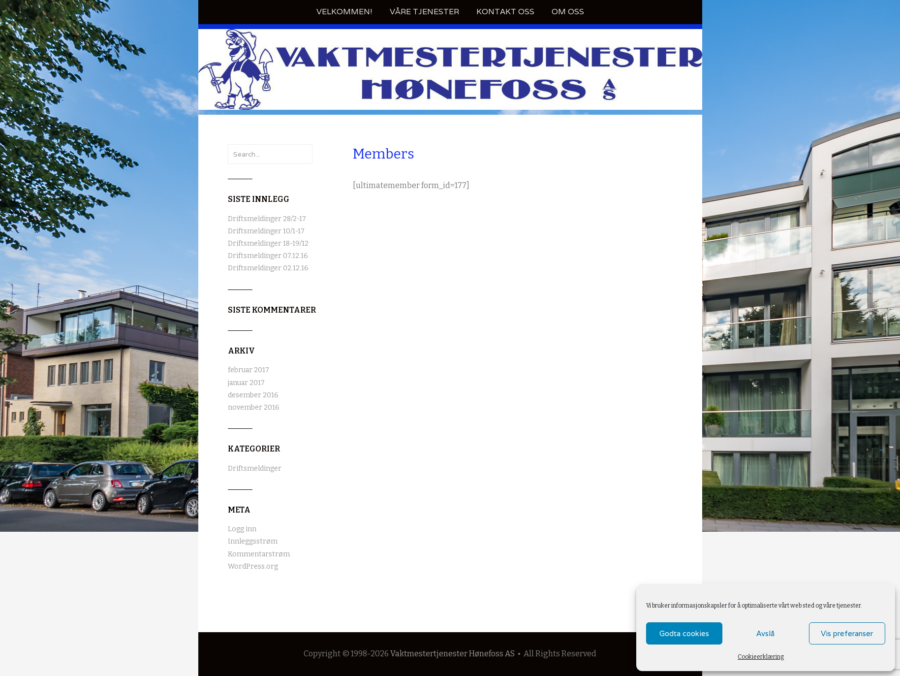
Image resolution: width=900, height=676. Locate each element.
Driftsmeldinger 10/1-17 (266, 231)
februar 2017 (248, 370)
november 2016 (253, 407)
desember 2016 (253, 395)
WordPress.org (253, 566)
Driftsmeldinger (254, 468)
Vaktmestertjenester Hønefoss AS (452, 653)
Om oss (568, 11)
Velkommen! (344, 11)
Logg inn (242, 529)
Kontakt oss (505, 11)
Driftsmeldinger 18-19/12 (268, 243)
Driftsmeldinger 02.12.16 (268, 268)
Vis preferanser (847, 633)
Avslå (765, 633)
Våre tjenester (424, 11)
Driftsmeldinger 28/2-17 (267, 219)
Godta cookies (684, 633)
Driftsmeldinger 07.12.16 (268, 256)
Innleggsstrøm (253, 541)
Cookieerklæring (761, 656)
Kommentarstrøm (259, 554)
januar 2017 (246, 383)
